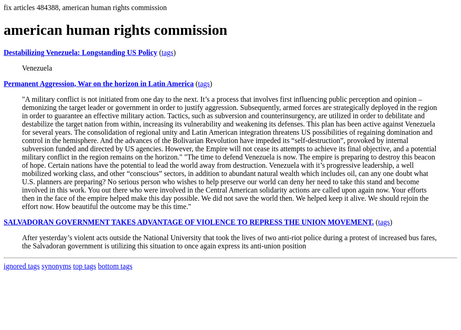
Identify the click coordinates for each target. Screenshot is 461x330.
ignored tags (22, 266)
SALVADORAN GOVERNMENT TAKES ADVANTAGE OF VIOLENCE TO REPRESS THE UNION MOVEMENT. (189, 222)
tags (167, 52)
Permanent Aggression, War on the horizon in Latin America (99, 84)
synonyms (56, 266)
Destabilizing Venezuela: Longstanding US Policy (80, 52)
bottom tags (115, 266)
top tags (84, 266)
